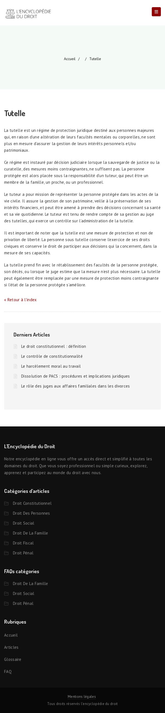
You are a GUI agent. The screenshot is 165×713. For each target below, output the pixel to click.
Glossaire (12, 659)
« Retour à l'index (20, 299)
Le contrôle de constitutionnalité (52, 356)
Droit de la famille (30, 533)
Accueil (11, 635)
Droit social (23, 523)
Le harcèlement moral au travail (51, 366)
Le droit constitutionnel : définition (53, 346)
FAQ (8, 671)
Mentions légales (82, 696)
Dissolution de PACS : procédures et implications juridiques (75, 376)
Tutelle (95, 58)
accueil (69, 58)
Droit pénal (23, 553)
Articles (11, 647)
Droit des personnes (31, 513)
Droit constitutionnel (32, 503)
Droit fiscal (23, 543)
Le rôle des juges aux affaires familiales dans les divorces (75, 386)
